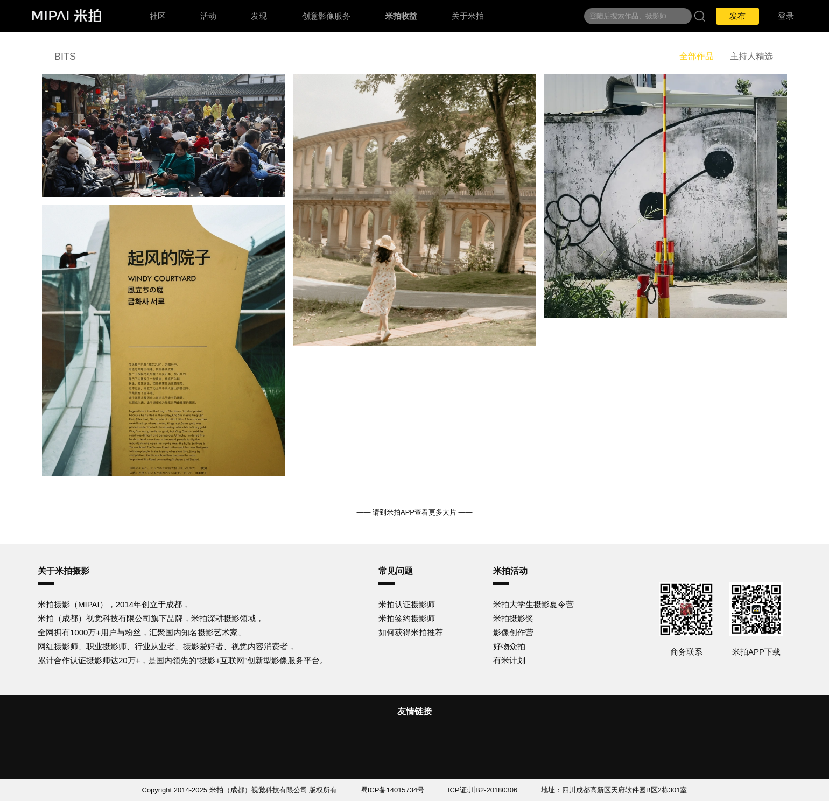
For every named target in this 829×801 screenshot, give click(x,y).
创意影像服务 (326, 15)
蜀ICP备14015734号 (393, 790)
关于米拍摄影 (63, 570)
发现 (259, 15)
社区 (158, 15)
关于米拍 (468, 15)
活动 (208, 15)
